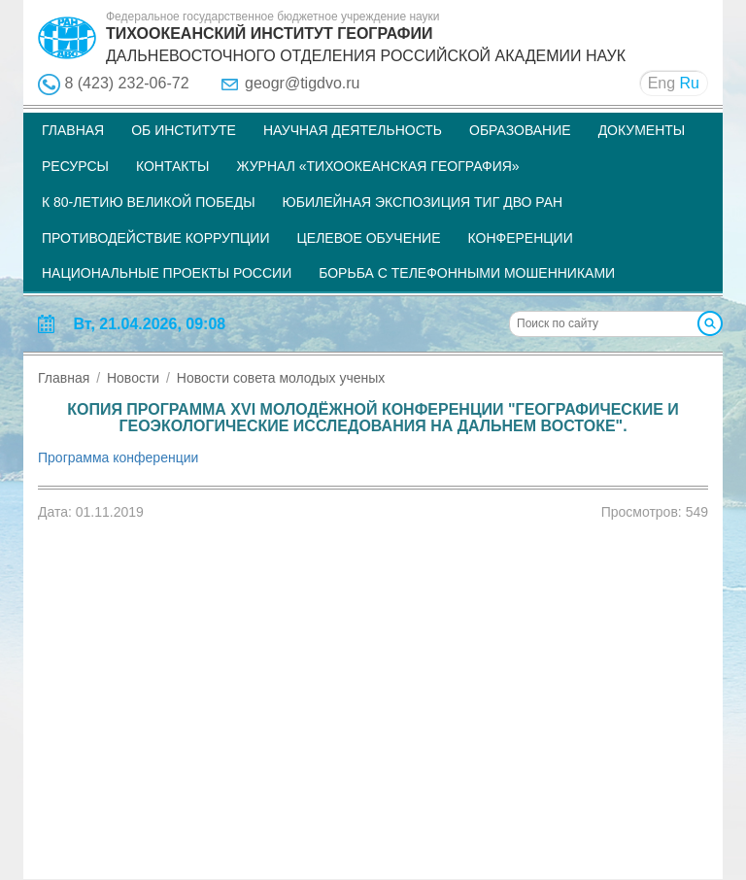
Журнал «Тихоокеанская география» (377, 166)
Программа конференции (118, 457)
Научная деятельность (352, 130)
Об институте (183, 130)
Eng (661, 83)
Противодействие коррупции (155, 238)
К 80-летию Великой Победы (148, 202)
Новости (133, 378)
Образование (520, 130)
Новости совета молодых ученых (281, 378)
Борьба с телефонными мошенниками (467, 273)
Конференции (520, 238)
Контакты (173, 166)
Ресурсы (75, 166)
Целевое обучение (368, 238)
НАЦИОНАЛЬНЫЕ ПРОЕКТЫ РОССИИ (166, 273)
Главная (73, 130)
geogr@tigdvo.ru (302, 83)
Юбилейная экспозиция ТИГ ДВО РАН (423, 202)
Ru (689, 83)
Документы (642, 130)
